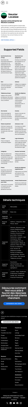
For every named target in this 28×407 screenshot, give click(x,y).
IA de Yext (17, 353)
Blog (16, 359)
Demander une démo (14, 303)
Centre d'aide (18, 377)
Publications (18, 361)
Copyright (22, 397)
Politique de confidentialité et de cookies (13, 395)
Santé (2, 361)
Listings (17, 333)
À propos (3, 330)
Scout (16, 330)
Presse (3, 335)
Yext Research (19, 371)
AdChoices (16, 397)
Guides (17, 382)
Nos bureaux (4, 343)
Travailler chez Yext (6, 333)
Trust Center (18, 369)
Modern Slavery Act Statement (6, 348)
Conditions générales (6, 397)
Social (16, 340)
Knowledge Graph (20, 335)
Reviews (17, 338)
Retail (2, 364)
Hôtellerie (3, 369)
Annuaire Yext (4, 345)
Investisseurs (4, 340)
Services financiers (6, 359)
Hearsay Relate (19, 350)
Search (17, 345)
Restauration (4, 366)
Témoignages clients (20, 364)
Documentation (19, 385)
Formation (18, 380)
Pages (16, 343)
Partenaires (4, 338)
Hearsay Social (19, 348)
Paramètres (14, 399)
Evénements (18, 366)
